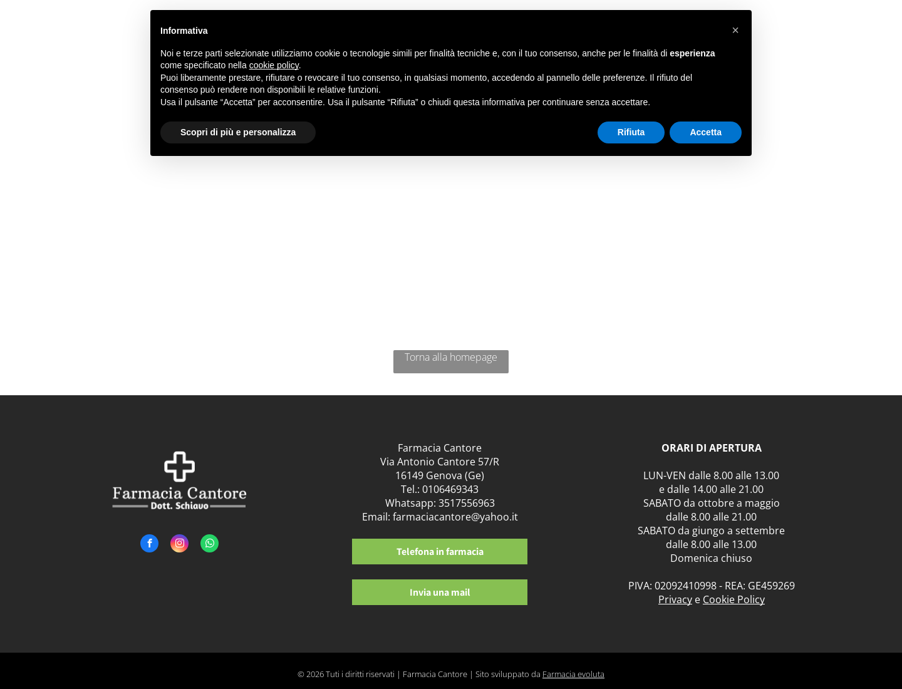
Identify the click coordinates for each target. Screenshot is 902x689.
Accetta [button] (706, 132)
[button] (735, 30)
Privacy (675, 599)
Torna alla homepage (451, 357)
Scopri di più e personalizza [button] (238, 132)
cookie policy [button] (274, 65)
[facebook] (149, 545)
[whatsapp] (209, 545)
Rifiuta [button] (631, 132)
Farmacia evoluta (573, 674)
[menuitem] (782, 36)
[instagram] (179, 545)
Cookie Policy (734, 599)
